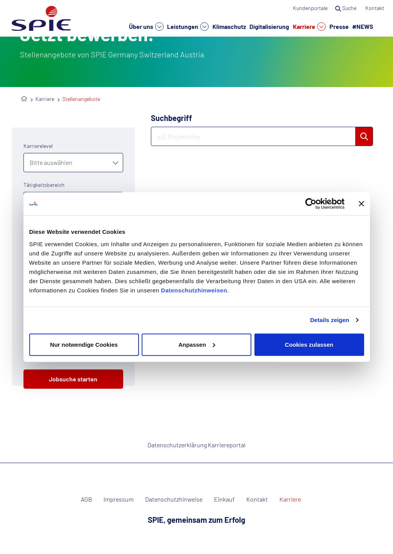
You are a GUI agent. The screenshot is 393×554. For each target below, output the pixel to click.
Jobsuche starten (73, 379)
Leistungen (188, 26)
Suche (346, 8)
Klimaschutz (229, 26)
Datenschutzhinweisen (194, 290)
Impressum (119, 499)
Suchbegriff (171, 118)
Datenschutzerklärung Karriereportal (196, 444)
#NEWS (362, 26)
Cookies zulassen (309, 344)
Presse (339, 26)
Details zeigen (329, 320)
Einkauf (224, 499)
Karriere (309, 26)
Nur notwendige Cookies (84, 344)
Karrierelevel (38, 146)
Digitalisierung (269, 26)
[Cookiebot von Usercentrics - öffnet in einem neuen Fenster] (311, 204)
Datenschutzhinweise (173, 499)
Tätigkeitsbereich (44, 184)
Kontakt (375, 8)
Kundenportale (310, 8)
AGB (86, 499)
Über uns (146, 26)
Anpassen (196, 344)
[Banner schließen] (361, 203)
